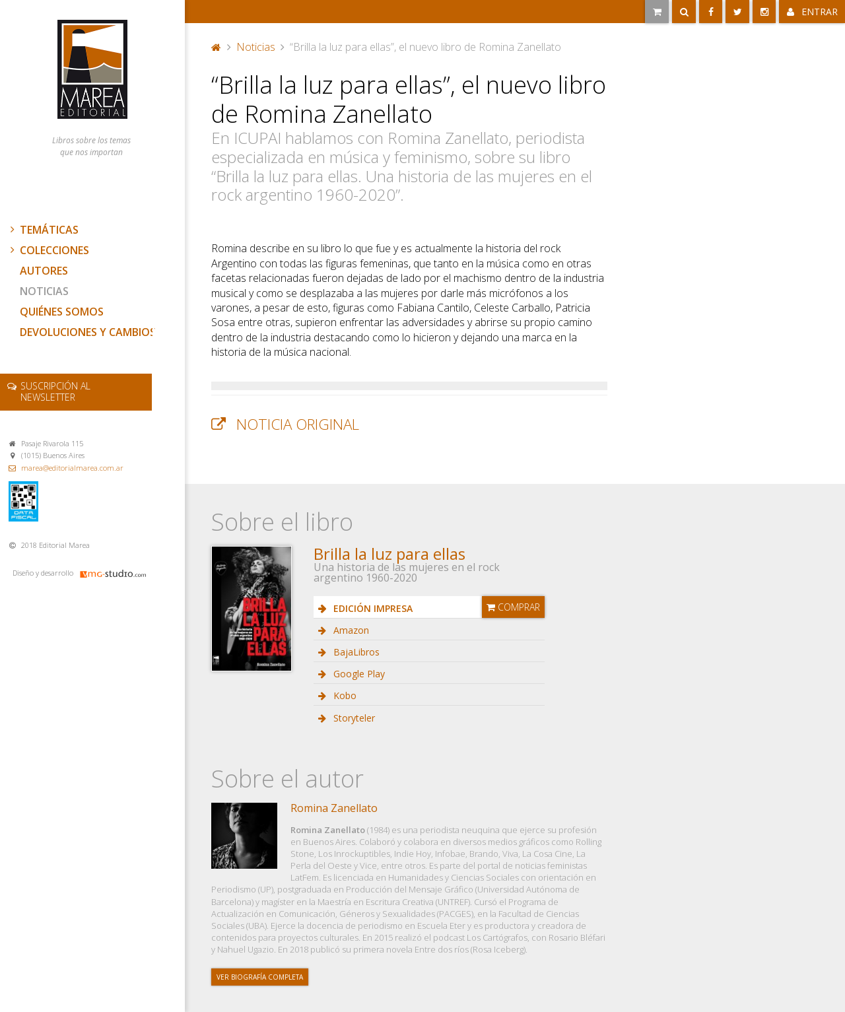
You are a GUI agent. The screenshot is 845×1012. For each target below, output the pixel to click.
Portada (216, 47)
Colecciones (48, 250)
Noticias (44, 291)
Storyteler (353, 718)
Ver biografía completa (260, 977)
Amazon (350, 630)
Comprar (513, 607)
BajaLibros (355, 652)
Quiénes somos (62, 311)
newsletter (55, 391)
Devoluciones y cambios (88, 332)
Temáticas (43, 229)
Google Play (358, 673)
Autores (44, 270)
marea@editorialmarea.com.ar (72, 468)
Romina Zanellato (334, 808)
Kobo (343, 695)
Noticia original (297, 424)
